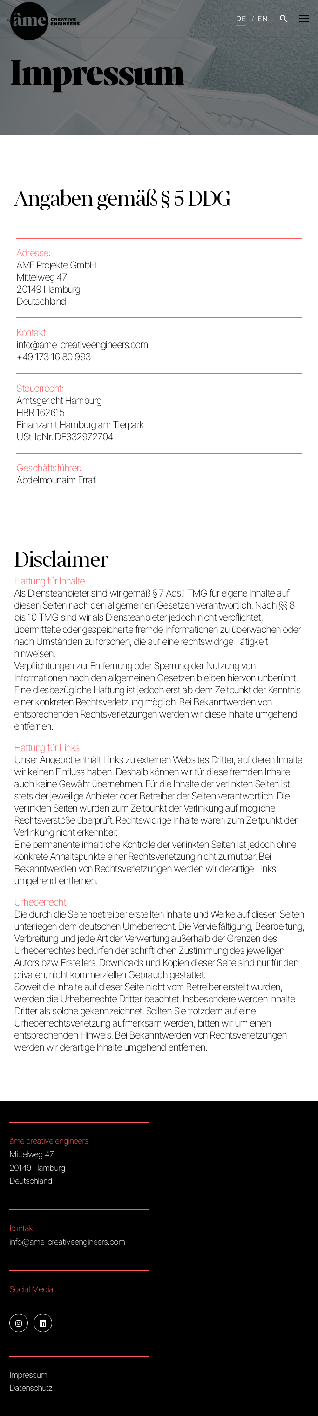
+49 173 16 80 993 (53, 356)
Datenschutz (30, 1388)
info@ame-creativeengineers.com (82, 344)
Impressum (28, 1375)
